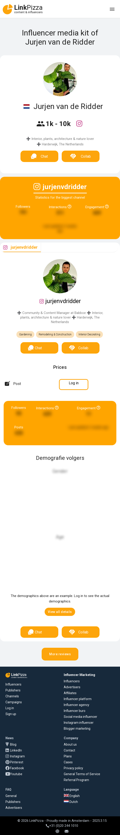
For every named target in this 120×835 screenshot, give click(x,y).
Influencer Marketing (79, 675)
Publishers (12, 690)
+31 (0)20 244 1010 (62, 826)
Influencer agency (76, 705)
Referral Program (76, 780)
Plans (68, 756)
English (72, 796)
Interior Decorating (89, 334)
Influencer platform (78, 699)
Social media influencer (80, 717)
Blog (13, 744)
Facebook (17, 768)
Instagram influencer (79, 722)
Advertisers (72, 687)
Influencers (13, 684)
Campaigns (13, 702)
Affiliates (70, 693)
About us (70, 744)
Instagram (17, 756)
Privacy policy (73, 768)
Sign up (10, 714)
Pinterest (16, 762)
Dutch (71, 802)
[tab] (20, 247)
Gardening (25, 334)
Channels (12, 696)
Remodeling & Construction (55, 334)
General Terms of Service (82, 774)
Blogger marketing (77, 728)
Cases (68, 762)
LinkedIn (16, 750)
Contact (69, 750)
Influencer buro (74, 711)
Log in (9, 708)
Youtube (16, 774)
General (11, 796)
